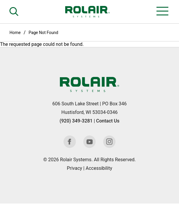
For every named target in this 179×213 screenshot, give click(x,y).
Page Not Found (43, 32)
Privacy (74, 168)
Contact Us (107, 121)
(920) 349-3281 (76, 121)
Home (15, 32)
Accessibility (99, 168)
